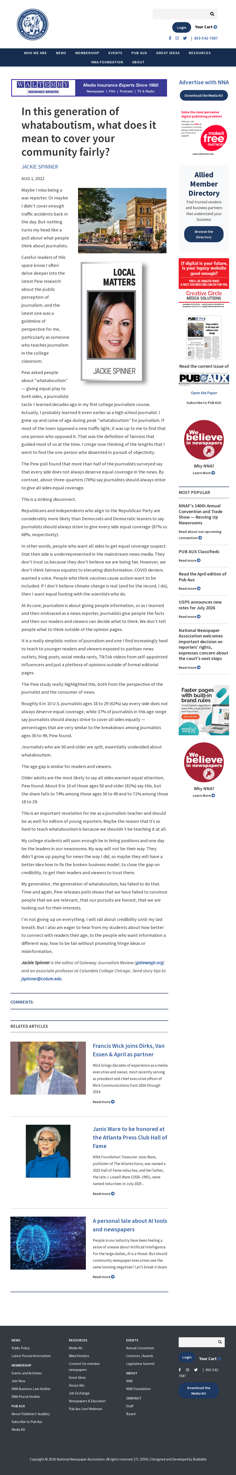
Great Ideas (168, 52)
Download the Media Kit (204, 95)
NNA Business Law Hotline (31, 1389)
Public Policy (21, 1348)
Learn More (204, 472)
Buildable (200, 1459)
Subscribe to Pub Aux (27, 1422)
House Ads (76, 1385)
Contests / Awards (139, 1356)
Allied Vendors (79, 1356)
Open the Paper (204, 392)
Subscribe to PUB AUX (203, 402)
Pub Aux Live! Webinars (85, 1409)
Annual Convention (140, 1348)
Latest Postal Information (31, 1356)
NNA (129, 1381)
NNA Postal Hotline (26, 1396)
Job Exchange (79, 1393)
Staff (129, 1406)
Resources (200, 52)
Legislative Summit (140, 1363)
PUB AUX (139, 52)
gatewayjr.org (149, 963)
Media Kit (18, 1429)
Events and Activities (27, 1373)
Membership (87, 52)
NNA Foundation (107, 62)
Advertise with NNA (204, 82)
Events (115, 52)
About (138, 62)
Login (181, 27)
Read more (104, 1101)
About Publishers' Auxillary (31, 1414)
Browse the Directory (204, 234)
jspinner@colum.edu (41, 979)
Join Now (18, 1381)
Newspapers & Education (87, 1401)
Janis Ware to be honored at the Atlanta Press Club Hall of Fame (130, 1137)
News (61, 52)
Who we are (35, 52)
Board (130, 1414)
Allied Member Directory (204, 184)
